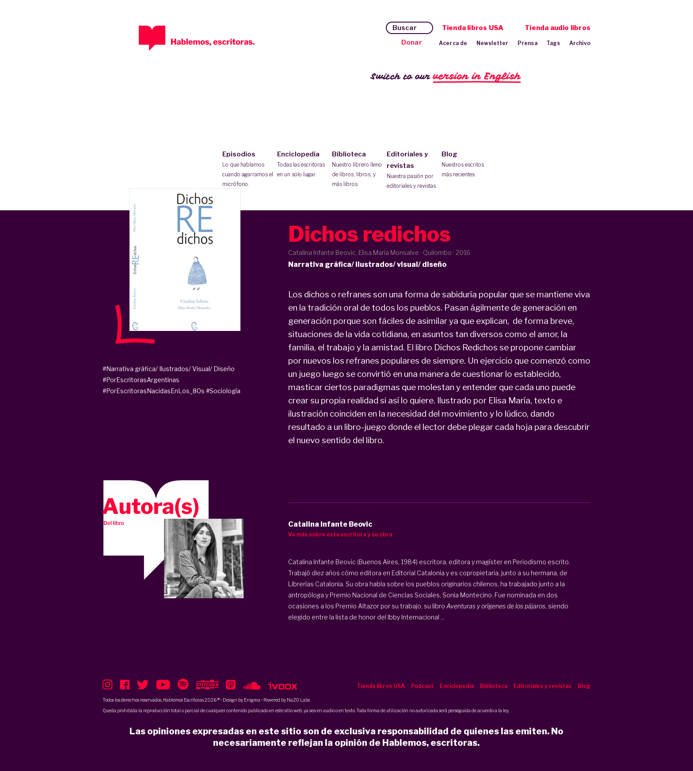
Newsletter (492, 43)
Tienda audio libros (557, 28)
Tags (553, 43)
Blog (467, 164)
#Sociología (223, 391)
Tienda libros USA (472, 28)
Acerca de (453, 43)
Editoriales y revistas (412, 170)
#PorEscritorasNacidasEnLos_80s (154, 391)
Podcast (422, 686)
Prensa (527, 43)
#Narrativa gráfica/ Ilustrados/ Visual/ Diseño (169, 368)
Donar (411, 42)
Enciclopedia (302, 164)
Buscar (404, 28)
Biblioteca (357, 169)
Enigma (252, 700)
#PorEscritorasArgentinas (141, 380)
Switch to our (446, 76)
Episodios (247, 169)
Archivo (579, 43)
